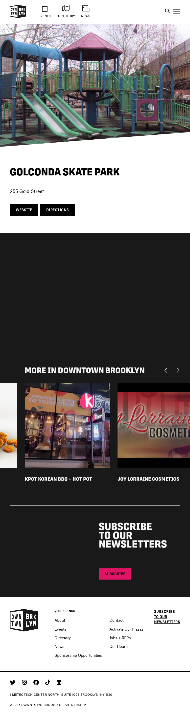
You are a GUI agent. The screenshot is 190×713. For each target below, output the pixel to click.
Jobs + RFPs (120, 637)
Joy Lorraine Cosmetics (148, 480)
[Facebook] (37, 682)
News (59, 646)
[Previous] (167, 371)
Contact (116, 620)
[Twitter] (13, 682)
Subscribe (115, 575)
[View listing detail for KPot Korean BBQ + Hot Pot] (67, 425)
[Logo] (18, 17)
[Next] (177, 371)
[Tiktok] (48, 682)
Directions (57, 210)
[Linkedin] (59, 682)
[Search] (167, 11)
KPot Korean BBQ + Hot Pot (58, 480)
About (59, 620)
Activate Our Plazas (126, 629)
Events (60, 629)
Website (24, 210)
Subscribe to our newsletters (167, 616)
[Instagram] (25, 682)
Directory (62, 637)
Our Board (118, 646)
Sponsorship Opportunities (78, 655)
